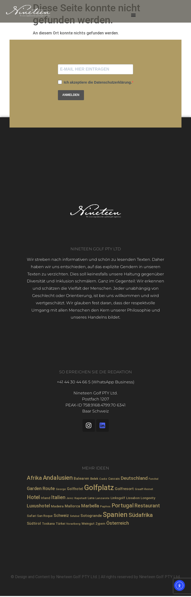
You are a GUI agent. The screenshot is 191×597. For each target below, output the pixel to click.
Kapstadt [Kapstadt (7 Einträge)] (80, 498)
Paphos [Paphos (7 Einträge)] (105, 506)
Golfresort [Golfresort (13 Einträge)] (124, 489)
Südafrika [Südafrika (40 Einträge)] (141, 515)
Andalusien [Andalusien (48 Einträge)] (58, 477)
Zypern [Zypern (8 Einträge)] (100, 523)
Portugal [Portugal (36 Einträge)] (123, 505)
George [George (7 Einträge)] (61, 489)
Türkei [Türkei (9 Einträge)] (60, 523)
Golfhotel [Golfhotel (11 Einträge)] (75, 489)
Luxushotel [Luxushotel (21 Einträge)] (38, 506)
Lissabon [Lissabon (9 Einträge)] (133, 498)
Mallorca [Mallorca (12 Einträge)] (72, 506)
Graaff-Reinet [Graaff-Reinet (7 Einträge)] (144, 489)
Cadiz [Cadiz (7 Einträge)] (103, 479)
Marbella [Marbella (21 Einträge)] (90, 506)
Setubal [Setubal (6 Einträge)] (74, 516)
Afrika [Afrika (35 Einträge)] (34, 478)
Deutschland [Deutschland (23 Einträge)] (134, 478)
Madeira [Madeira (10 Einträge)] (57, 506)
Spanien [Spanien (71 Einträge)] (115, 515)
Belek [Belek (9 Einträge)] (94, 479)
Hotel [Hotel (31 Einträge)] (33, 497)
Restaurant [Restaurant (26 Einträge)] (147, 506)
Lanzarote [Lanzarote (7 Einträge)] (103, 498)
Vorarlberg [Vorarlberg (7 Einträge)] (73, 523)
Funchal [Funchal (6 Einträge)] (153, 479)
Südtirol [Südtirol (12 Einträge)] (34, 523)
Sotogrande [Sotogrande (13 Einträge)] (91, 515)
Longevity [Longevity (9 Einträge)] (148, 498)
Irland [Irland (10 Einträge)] (45, 498)
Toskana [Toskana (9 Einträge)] (48, 523)
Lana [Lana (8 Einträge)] (91, 498)
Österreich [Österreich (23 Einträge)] (117, 523)
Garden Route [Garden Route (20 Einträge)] (41, 488)
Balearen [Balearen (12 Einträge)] (81, 478)
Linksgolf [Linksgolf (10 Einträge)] (118, 498)
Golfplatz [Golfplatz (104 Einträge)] (99, 487)
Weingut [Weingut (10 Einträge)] (87, 523)
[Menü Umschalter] (133, 15)
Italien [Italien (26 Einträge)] (58, 497)
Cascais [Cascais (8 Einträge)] (114, 479)
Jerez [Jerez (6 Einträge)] (69, 498)
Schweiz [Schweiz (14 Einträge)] (61, 515)
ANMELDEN (70, 95)
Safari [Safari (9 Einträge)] (31, 516)
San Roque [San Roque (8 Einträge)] (45, 516)
